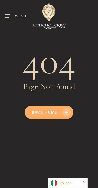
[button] (15, 16)
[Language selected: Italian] (68, 183)
